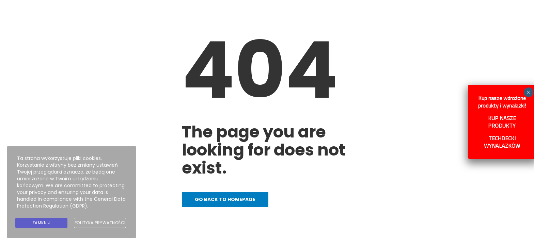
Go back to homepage (225, 199)
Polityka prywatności (100, 223)
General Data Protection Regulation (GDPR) (71, 202)
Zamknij (41, 223)
